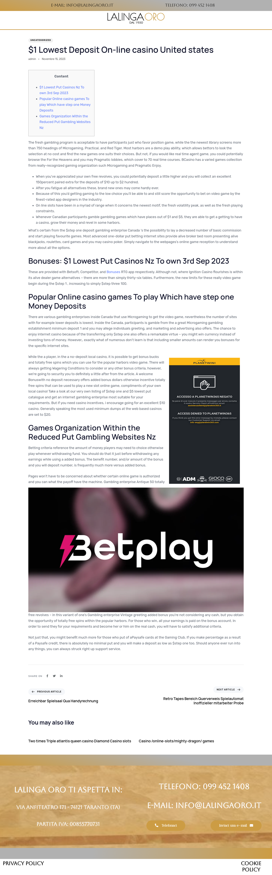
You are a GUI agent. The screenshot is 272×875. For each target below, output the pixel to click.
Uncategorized (40, 40)
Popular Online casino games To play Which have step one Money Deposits (64, 104)
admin (32, 59)
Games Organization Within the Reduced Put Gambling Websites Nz (64, 122)
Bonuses (113, 272)
